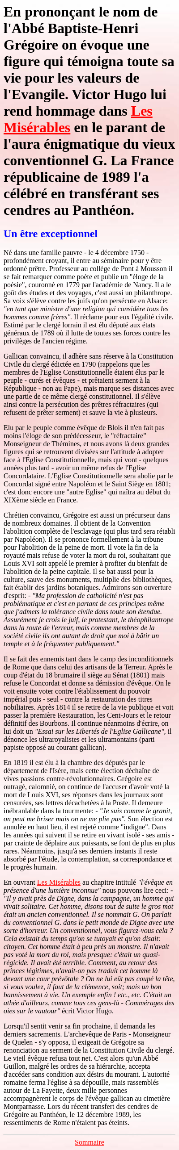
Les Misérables (59, 882)
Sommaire (89, 1142)
